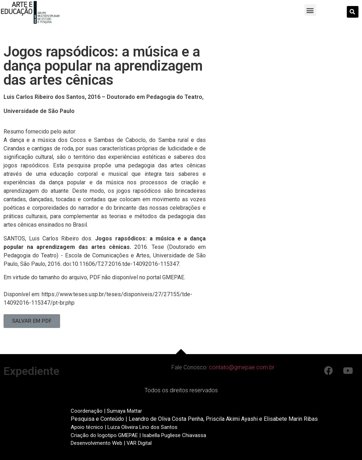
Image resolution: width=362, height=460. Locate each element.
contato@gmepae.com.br (241, 367)
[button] (310, 10)
